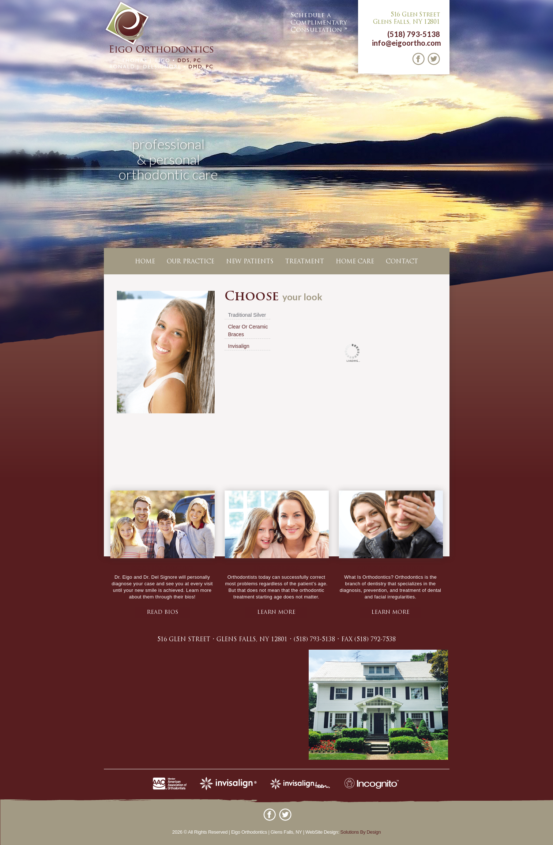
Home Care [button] (355, 262)
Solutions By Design (361, 832)
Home (145, 262)
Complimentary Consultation (318, 22)
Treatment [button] (304, 262)
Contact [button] (402, 262)
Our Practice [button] (190, 262)
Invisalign (238, 346)
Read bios (162, 612)
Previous (7, 173)
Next (546, 173)
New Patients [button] (250, 262)
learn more (276, 612)
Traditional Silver (247, 315)
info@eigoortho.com (406, 42)
